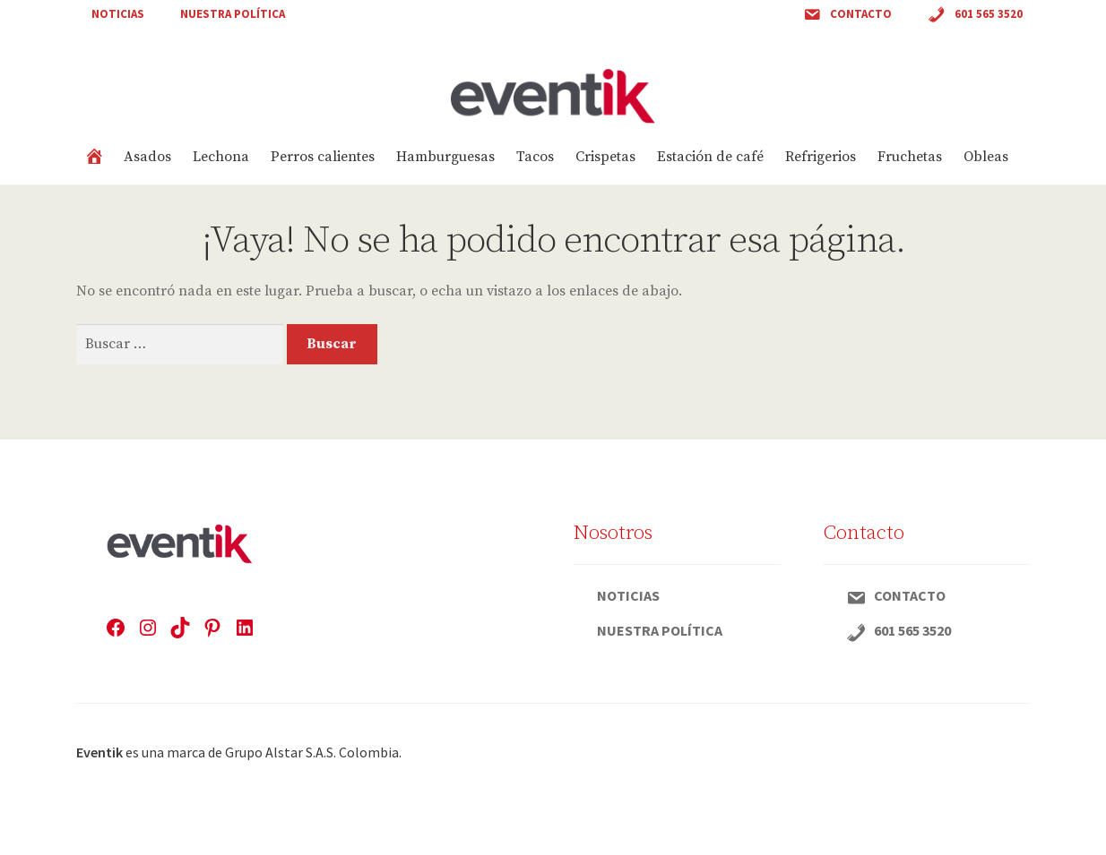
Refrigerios (820, 157)
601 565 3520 (975, 15)
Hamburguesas (445, 157)
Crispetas (605, 157)
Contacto (847, 15)
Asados (147, 157)
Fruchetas (909, 157)
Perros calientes (323, 157)
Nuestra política (232, 13)
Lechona (221, 157)
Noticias (117, 13)
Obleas (985, 157)
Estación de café (710, 157)
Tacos (535, 157)
